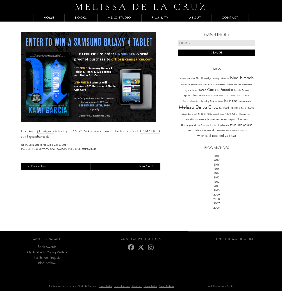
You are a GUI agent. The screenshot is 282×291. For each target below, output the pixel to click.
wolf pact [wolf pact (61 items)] (230, 136)
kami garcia (58, 148)
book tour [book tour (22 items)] (207, 84)
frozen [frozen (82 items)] (202, 90)
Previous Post (36, 166)
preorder (74, 148)
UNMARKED (150, 131)
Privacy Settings (166, 286)
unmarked (89, 148)
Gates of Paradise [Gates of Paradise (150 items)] (220, 90)
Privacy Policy (105, 286)
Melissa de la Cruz (141, 7)
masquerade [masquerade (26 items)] (244, 101)
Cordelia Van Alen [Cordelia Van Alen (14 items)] (233, 84)
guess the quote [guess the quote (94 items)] (194, 95)
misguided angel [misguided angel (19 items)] (189, 114)
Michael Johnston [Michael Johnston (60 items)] (229, 108)
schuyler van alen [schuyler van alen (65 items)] (216, 119)
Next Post (146, 166)
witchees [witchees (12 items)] (243, 131)
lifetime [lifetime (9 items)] (220, 101)
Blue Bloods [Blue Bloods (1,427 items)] (242, 78)
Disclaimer (136, 286)
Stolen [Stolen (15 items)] (246, 119)
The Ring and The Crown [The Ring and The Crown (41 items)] (195, 125)
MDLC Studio (119, 17)
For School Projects (47, 257)
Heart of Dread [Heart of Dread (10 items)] (212, 96)
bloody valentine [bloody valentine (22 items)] (221, 78)
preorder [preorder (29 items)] (189, 119)
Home (49, 17)
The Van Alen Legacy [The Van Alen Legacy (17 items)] (219, 125)
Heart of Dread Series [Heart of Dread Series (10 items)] (227, 96)
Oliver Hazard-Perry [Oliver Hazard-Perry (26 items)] (242, 113)
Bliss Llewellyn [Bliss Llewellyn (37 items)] (204, 78)
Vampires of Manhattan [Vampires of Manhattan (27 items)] (213, 130)
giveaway (42, 148)
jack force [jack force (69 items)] (243, 95)
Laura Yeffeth (226, 286)
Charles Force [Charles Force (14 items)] (219, 84)
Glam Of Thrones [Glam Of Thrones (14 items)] (241, 90)
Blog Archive (47, 263)
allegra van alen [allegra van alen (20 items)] (187, 78)
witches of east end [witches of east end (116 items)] (210, 136)
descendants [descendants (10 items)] (247, 84)
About (195, 17)
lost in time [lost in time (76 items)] (230, 101)
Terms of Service (122, 286)
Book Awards (47, 247)
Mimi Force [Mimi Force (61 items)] (247, 108)
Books (81, 17)
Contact (230, 17)
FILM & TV (160, 17)
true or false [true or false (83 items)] (245, 125)
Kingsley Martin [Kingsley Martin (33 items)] (209, 101)
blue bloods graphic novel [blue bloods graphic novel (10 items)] (191, 84)
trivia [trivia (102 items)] (233, 125)
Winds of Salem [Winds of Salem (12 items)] (232, 131)
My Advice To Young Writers (47, 252)
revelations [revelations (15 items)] (199, 119)
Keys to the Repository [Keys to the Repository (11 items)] (191, 101)
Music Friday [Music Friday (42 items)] (205, 113)
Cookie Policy (150, 286)
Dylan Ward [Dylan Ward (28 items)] (191, 90)
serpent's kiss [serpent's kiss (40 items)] (235, 119)
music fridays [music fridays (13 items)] (218, 114)
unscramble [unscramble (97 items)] (193, 130)
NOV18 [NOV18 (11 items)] (228, 114)
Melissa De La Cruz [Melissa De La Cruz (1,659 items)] (198, 107)
